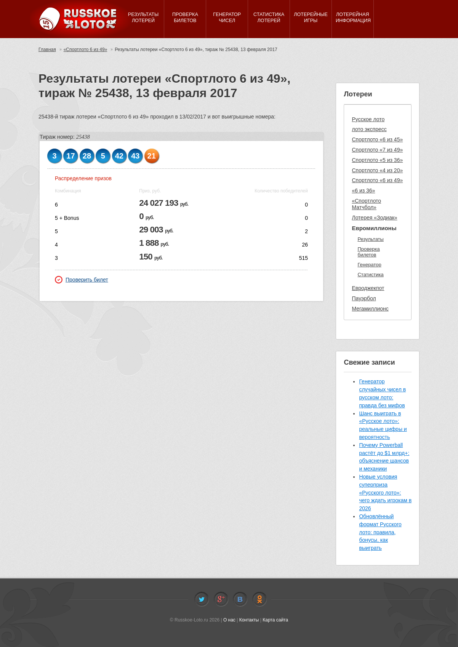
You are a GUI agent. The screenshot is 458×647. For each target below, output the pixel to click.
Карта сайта (275, 620)
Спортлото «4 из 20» (377, 170)
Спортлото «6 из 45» (377, 139)
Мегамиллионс (370, 309)
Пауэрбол (364, 298)
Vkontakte (240, 599)
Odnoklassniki (259, 599)
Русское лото (368, 119)
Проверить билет (81, 279)
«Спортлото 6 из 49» (85, 49)
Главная (47, 49)
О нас (229, 620)
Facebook (221, 599)
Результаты (370, 239)
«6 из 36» (363, 190)
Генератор (369, 264)
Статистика (370, 274)
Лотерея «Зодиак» (374, 218)
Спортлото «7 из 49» (377, 150)
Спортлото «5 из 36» (377, 160)
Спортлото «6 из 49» (377, 180)
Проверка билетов (368, 252)
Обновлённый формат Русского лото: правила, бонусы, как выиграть (380, 532)
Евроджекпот (368, 288)
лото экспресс (369, 129)
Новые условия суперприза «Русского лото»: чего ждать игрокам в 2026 (385, 492)
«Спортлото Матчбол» (366, 204)
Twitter (201, 599)
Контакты (249, 620)
